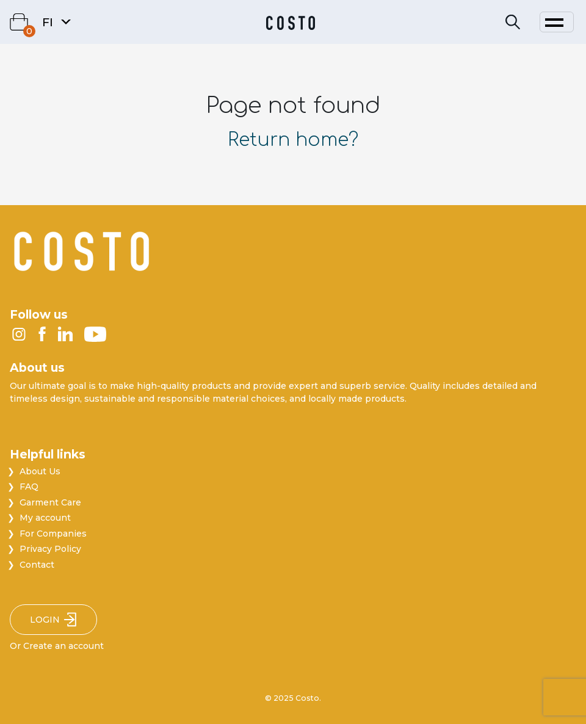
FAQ (29, 486)
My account (45, 517)
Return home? (293, 140)
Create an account (63, 645)
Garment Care (50, 502)
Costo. (308, 698)
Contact (37, 564)
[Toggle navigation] (557, 22)
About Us (40, 471)
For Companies (53, 533)
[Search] (512, 22)
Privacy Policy (50, 548)
